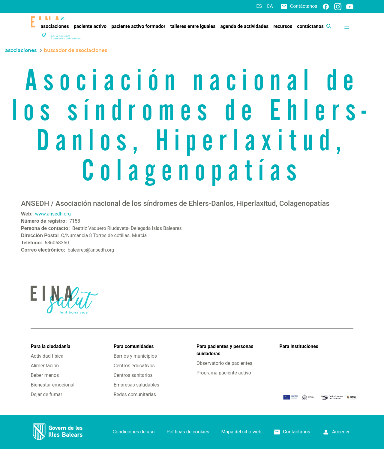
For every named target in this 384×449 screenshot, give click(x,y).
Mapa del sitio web (241, 432)
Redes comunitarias (135, 394)
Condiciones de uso (133, 432)
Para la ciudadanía (50, 346)
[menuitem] (54, 26)
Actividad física (47, 356)
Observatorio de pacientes (224, 363)
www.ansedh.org (53, 214)
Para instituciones (298, 346)
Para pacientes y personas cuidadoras (224, 350)
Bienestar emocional (52, 385)
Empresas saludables (136, 385)
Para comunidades (134, 346)
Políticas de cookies (187, 432)
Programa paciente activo (223, 373)
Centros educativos (134, 365)
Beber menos (45, 375)
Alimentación (45, 365)
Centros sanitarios (133, 375)
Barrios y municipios (135, 356)
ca (270, 6)
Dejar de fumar (46, 394)
